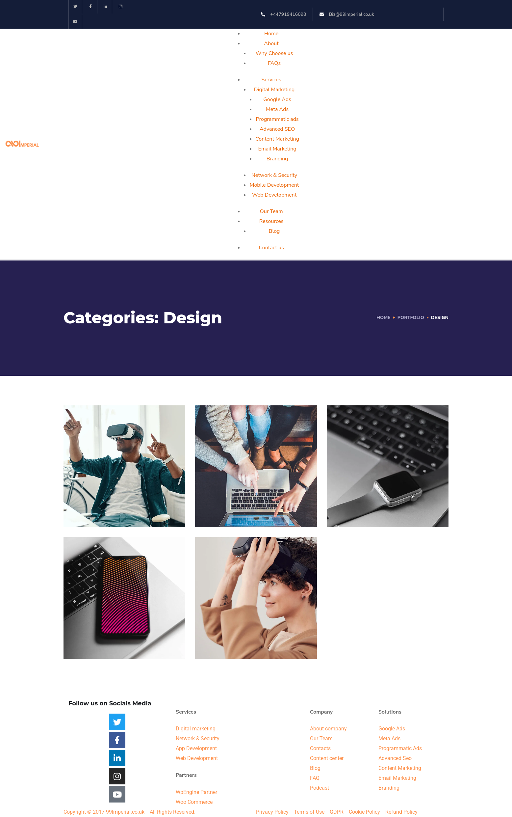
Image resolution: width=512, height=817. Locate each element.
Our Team (271, 211)
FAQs (274, 63)
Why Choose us (274, 53)
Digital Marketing (274, 89)
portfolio (410, 317)
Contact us (271, 247)
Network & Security (274, 175)
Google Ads (277, 99)
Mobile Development (274, 185)
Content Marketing (277, 139)
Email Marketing (277, 148)
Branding (277, 158)
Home (271, 33)
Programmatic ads (277, 119)
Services (271, 79)
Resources (271, 221)
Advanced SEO (277, 129)
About (271, 43)
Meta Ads (277, 109)
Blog (274, 231)
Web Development (274, 195)
